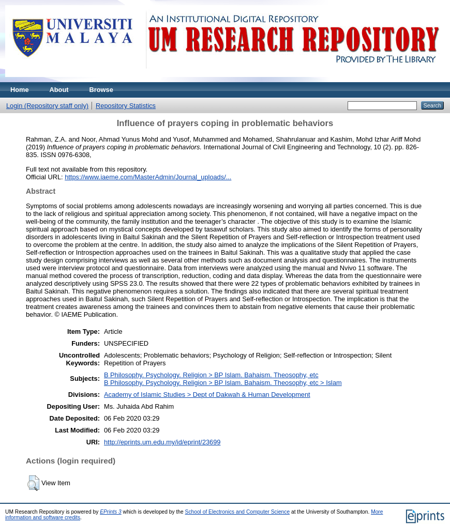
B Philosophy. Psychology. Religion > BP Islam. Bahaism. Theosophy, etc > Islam (223, 383)
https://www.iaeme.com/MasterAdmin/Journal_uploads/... (148, 177)
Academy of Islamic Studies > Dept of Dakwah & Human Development (207, 394)
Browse (101, 90)
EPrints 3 (111, 512)
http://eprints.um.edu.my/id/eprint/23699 (162, 442)
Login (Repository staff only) (47, 106)
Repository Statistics (126, 106)
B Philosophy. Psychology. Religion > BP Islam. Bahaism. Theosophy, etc (211, 375)
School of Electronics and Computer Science (237, 512)
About (59, 90)
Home (19, 90)
